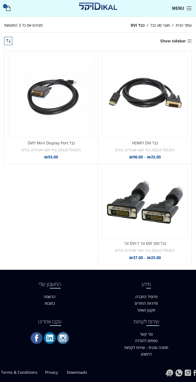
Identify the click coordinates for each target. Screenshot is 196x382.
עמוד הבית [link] (184, 25)
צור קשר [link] (146, 334)
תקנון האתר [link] (146, 310)
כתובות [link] (50, 303)
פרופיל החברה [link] (146, 296)
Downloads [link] (77, 372)
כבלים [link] (119, 149)
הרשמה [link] (50, 296)
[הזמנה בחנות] (8, 41)
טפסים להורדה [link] (146, 340)
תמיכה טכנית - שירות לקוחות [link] (146, 347)
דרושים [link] (146, 354)
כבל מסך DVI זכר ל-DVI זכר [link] (145, 243)
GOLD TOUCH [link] (163, 149)
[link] (182, 8)
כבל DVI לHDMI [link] (145, 142)
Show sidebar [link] (173, 41)
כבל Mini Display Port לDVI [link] (51, 142)
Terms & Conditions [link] (19, 372)
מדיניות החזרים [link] (146, 303)
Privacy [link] (52, 372)
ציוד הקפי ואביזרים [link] (137, 149)
